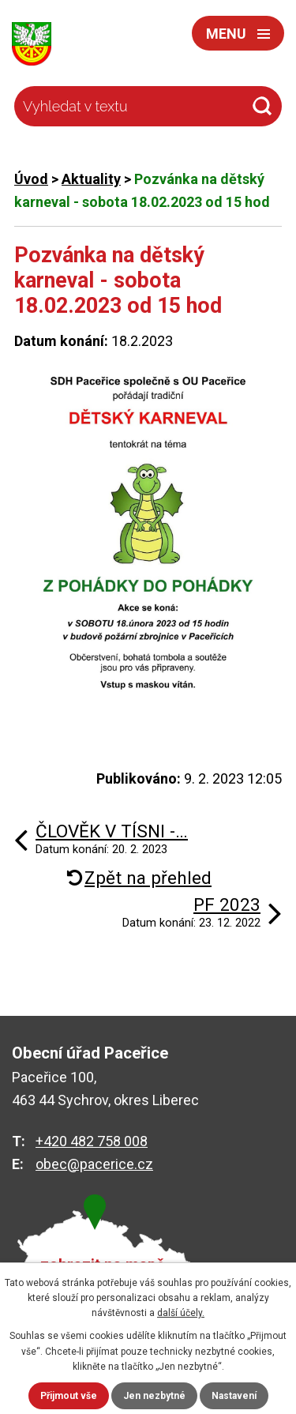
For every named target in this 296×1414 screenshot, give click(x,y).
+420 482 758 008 (92, 1141)
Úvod (31, 179)
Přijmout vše (68, 1395)
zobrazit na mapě (102, 1265)
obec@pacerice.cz (94, 1164)
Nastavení (234, 1395)
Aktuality (91, 179)
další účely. (180, 1312)
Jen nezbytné (154, 1395)
